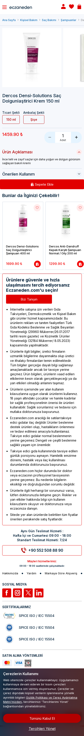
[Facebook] (6, 592)
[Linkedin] (38, 592)
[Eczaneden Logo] (31, 7)
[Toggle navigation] (4, 7)
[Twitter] (28, 592)
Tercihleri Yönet (42, 728)
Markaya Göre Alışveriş (61, 573)
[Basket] (79, 7)
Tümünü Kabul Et (42, 718)
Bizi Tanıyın (29, 299)
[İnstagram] (17, 592)
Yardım (31, 573)
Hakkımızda (10, 573)
